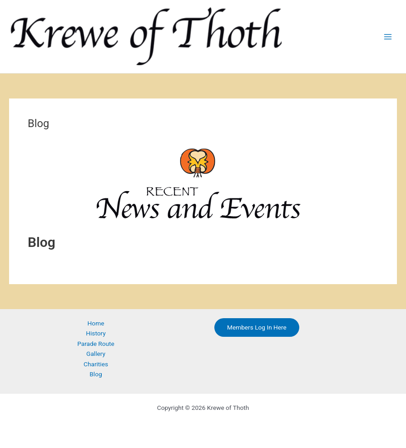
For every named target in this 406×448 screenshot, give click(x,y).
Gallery (95, 353)
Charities (96, 364)
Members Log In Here (257, 327)
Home (96, 323)
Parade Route (95, 343)
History (96, 333)
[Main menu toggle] (388, 36)
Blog (95, 374)
